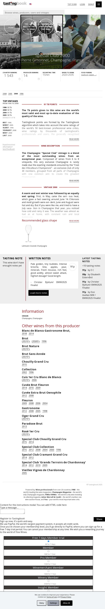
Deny (41, 603)
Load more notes (38, 292)
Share (99, 520)
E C (92, 270)
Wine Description (50, 145)
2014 (31, 333)
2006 (34, 380)
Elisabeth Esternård (91, 276)
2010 (31, 387)
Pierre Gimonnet (35, 60)
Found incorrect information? (9, 147)
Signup (91, 4)
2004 (44, 403)
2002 (24, 372)
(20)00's (36, 341)
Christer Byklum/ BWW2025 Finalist (92, 284)
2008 (5, 93)
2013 (24, 426)
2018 (24, 333)
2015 (24, 364)
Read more (74, 139)
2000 (16, 93)
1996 (21, 93)
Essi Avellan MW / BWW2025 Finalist (91, 295)
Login (82, 4)
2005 (10, 93)
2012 (24, 395)
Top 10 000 (72, 4)
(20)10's (26, 341)
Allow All (66, 603)
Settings (53, 603)
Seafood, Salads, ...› (88, 75)
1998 (44, 410)
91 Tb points (50, 104)
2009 (38, 387)
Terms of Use (51, 597)
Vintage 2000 (50, 187)
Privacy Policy (66, 597)
